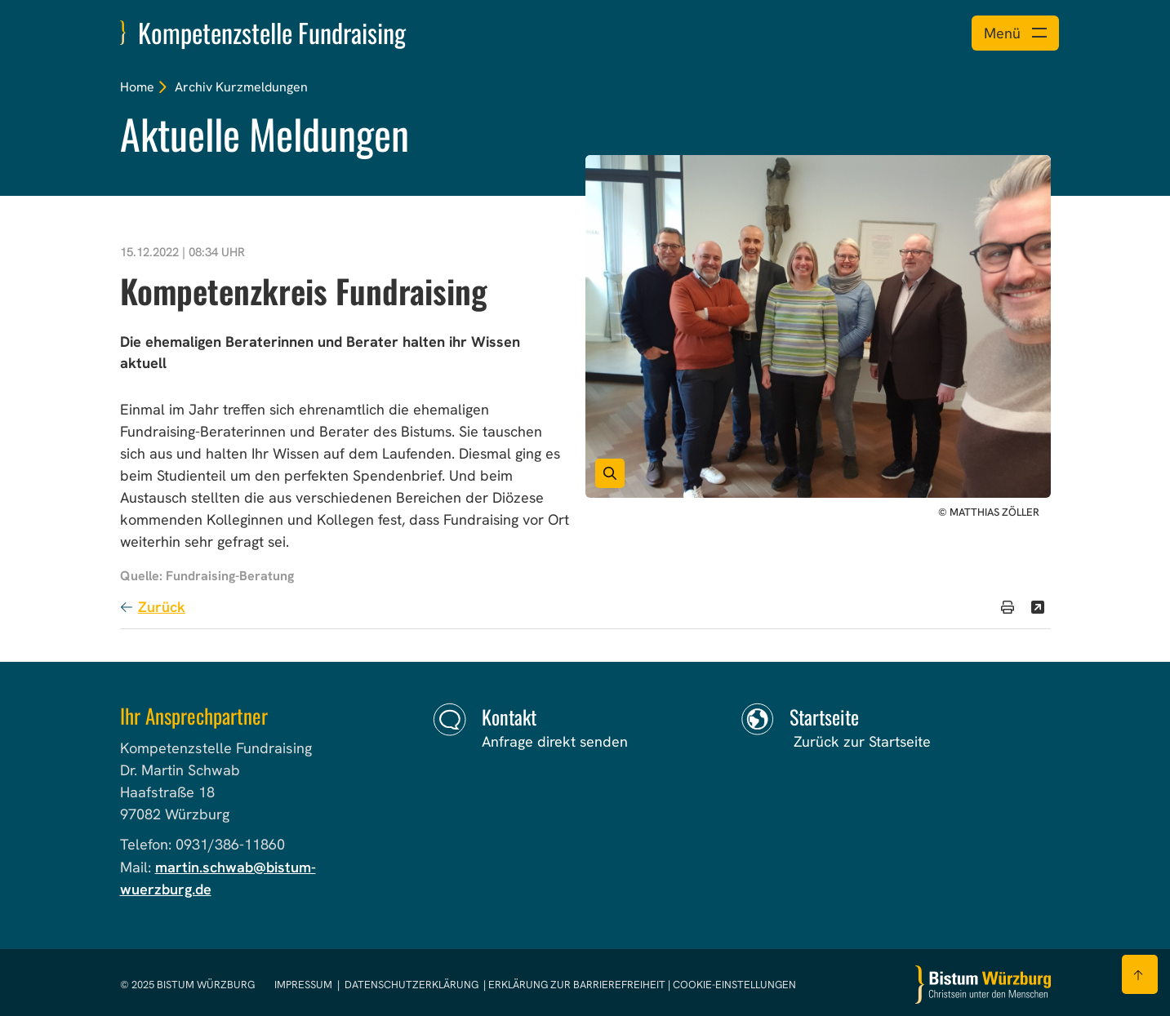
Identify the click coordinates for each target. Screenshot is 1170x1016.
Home (137, 86)
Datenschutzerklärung (411, 985)
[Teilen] (1038, 607)
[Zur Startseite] (983, 984)
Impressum (304, 985)
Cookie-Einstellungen (734, 985)
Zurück (161, 606)
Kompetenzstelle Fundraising (272, 32)
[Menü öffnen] (1015, 33)
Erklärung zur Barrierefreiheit (576, 985)
